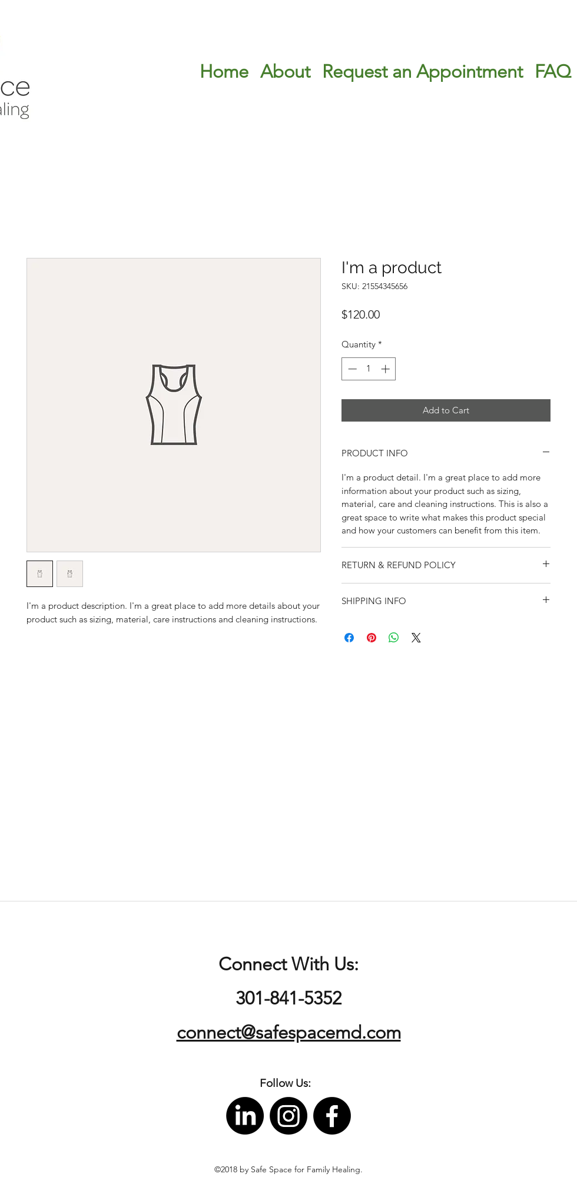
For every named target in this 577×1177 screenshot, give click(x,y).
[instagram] (288, 1116)
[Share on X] (416, 638)
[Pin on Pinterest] (371, 638)
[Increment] (386, 369)
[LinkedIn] (245, 1116)
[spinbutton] (369, 369)
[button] (285, 1083)
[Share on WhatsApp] (394, 638)
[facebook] (332, 1116)
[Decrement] (351, 369)
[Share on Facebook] (349, 638)
